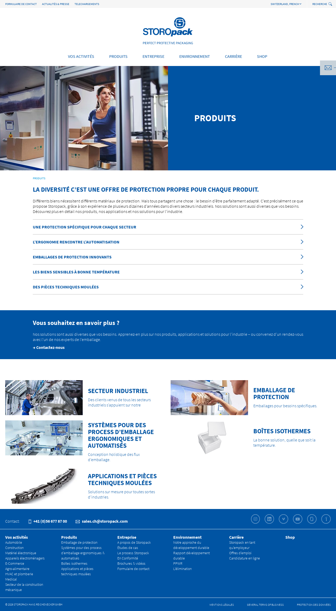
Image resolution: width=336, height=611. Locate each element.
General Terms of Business (265, 605)
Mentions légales (221, 605)
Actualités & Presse (55, 4)
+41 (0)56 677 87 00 (48, 521)
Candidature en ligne (244, 558)
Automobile (13, 542)
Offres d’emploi (240, 553)
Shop (262, 56)
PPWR (177, 563)
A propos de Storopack (134, 542)
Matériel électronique (20, 553)
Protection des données (314, 605)
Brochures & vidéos (131, 563)
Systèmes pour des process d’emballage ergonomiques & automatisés (82, 553)
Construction (14, 547)
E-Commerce (14, 563)
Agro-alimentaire (17, 568)
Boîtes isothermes (74, 563)
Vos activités (81, 56)
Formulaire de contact (21, 4)
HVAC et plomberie (19, 574)
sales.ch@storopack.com (102, 521)
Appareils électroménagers (25, 558)
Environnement (194, 56)
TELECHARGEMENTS (87, 4)
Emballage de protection (79, 542)
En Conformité (127, 558)
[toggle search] (331, 4)
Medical (11, 579)
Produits (118, 56)
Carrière (233, 56)
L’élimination (182, 568)
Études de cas (127, 547)
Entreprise (153, 56)
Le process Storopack (133, 553)
